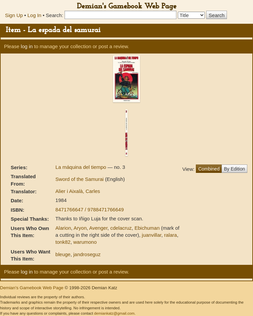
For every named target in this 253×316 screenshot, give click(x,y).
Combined (209, 169)
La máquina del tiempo (81, 167)
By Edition (234, 169)
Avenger (98, 228)
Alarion (63, 228)
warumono (85, 242)
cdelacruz (121, 228)
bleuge (63, 254)
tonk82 (63, 242)
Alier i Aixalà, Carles (77, 191)
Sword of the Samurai (80, 179)
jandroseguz (87, 254)
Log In (34, 15)
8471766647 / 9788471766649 (89, 209)
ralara (170, 235)
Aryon (80, 228)
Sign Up (14, 15)
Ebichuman (146, 228)
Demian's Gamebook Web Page (126, 6)
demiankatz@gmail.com (114, 313)
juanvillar (151, 235)
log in (27, 46)
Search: (54, 15)
